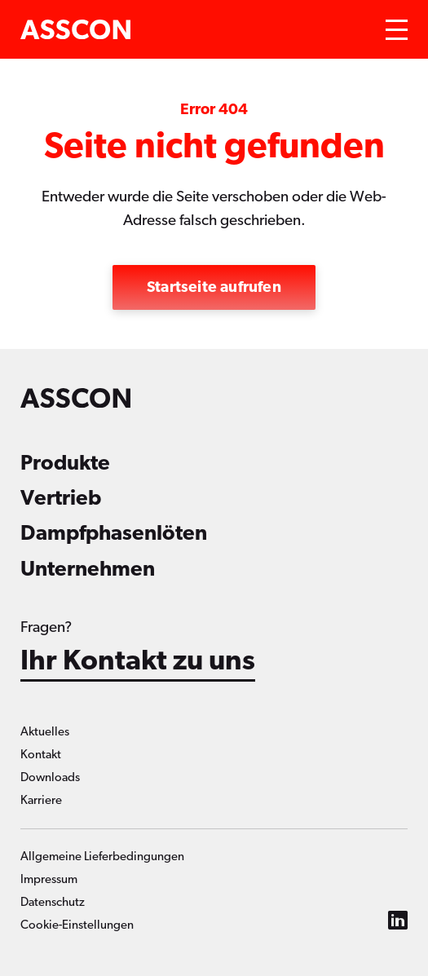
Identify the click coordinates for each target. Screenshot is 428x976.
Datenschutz (52, 902)
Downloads (50, 777)
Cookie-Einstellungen (77, 925)
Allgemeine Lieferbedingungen (102, 856)
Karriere (41, 800)
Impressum (48, 879)
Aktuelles (44, 732)
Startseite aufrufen (214, 287)
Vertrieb (60, 498)
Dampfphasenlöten (113, 533)
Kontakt (40, 755)
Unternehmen (87, 569)
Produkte (65, 463)
